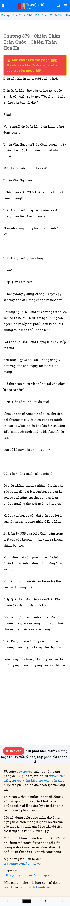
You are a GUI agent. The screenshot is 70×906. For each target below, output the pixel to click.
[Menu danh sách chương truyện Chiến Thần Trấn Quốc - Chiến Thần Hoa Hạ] (46, 901)
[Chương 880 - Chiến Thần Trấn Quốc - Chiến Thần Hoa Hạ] (62, 901)
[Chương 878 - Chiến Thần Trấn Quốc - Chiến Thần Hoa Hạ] (7, 901)
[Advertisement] (35, 705)
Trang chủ (7, 15)
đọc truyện (25, 771)
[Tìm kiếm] (58, 6)
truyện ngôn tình (51, 780)
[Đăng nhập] (3, 6)
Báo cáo (13, 751)
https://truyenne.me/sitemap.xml (29, 875)
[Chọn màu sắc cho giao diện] (26, 901)
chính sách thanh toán (35, 887)
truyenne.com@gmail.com (23, 863)
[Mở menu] (65, 6)
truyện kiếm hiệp (24, 780)
